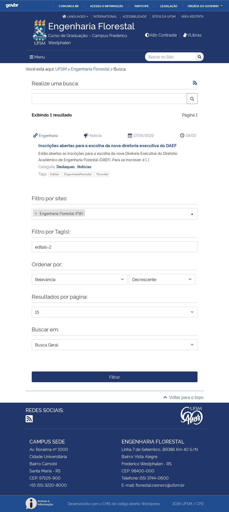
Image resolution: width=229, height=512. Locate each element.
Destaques (66, 166)
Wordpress (150, 503)
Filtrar (114, 377)
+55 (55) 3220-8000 (48, 485)
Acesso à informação (106, 6)
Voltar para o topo (183, 397)
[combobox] (115, 213)
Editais (54, 174)
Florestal (102, 174)
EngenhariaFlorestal (77, 174)
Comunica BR (69, 6)
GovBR (12, 5)
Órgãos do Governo (203, 6)
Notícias (84, 166)
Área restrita (192, 16)
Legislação (168, 6)
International (105, 16)
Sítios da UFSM (164, 16)
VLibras (192, 35)
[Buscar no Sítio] (170, 56)
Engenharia (48, 135)
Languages (74, 16)
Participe (142, 6)
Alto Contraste (161, 35)
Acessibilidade (135, 16)
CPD (200, 503)
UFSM (187, 503)
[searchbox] (87, 213)
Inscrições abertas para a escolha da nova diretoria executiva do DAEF (107, 145)
